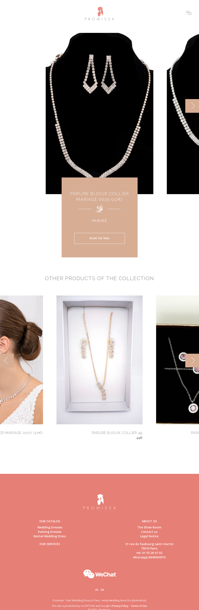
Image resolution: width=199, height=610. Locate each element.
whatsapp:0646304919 (149, 557)
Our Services (49, 544)
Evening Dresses (49, 532)
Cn (102, 590)
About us (149, 521)
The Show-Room (149, 527)
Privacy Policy (120, 606)
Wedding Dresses (49, 527)
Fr (96, 590)
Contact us (149, 532)
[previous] (7, 360)
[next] (192, 106)
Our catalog (49, 521)
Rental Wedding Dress (50, 536)
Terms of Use (139, 606)
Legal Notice (149, 536)
